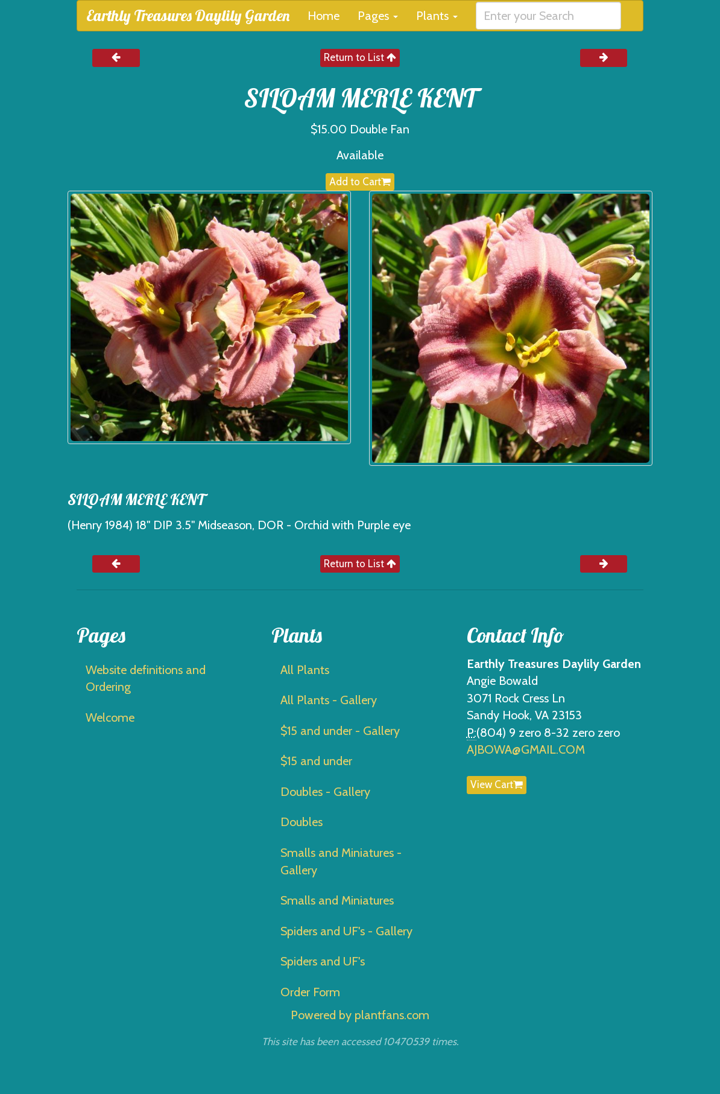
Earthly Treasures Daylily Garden (187, 15)
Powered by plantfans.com (360, 1015)
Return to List (360, 57)
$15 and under (316, 761)
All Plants (304, 670)
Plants (437, 15)
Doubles (301, 822)
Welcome (110, 717)
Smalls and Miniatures (337, 900)
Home (323, 15)
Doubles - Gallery (325, 791)
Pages (378, 15)
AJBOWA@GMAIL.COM (526, 749)
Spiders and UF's (322, 961)
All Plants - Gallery (328, 700)
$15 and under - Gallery (340, 731)
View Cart (496, 784)
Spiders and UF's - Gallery (346, 931)
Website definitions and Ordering (146, 679)
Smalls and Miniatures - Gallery (341, 861)
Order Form (310, 992)
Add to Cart (360, 182)
